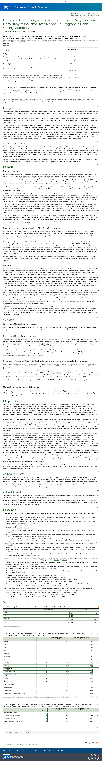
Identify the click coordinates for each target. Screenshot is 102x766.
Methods (71, 63)
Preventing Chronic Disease (30, 7)
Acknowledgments (73, 74)
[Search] (88, 7)
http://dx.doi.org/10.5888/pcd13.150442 (19, 41)
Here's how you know (94, 1)
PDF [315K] (19, 733)
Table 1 (32, 329)
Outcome (71, 67)
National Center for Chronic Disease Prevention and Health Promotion (23, 744)
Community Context (74, 60)
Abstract (70, 53)
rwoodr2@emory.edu (49, 497)
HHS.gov (92, 763)
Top (98, 106)
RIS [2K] (26, 732)
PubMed (47, 519)
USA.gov (97, 763)
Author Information (73, 77)
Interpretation (72, 70)
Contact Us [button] (8, 750)
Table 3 (59, 373)
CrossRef (26, 523)
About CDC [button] (22, 750)
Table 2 (52, 339)
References (71, 81)
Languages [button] (49, 750)
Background (71, 56)
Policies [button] (35, 750)
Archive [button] (62, 750)
